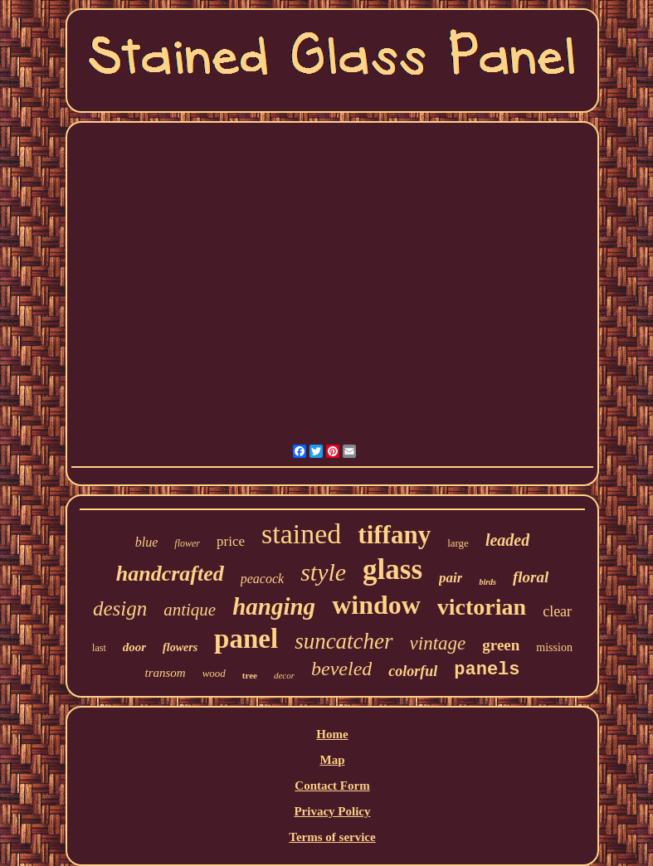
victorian (481, 607)
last (99, 648)
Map (331, 759)
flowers (180, 647)
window (376, 605)
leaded (507, 540)
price (231, 541)
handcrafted (170, 574)
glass (392, 569)
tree (249, 675)
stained (301, 533)
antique (189, 610)
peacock (262, 579)
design (120, 608)
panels (486, 669)
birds (487, 581)
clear (557, 611)
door (134, 647)
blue (146, 542)
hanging (273, 606)
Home (332, 734)
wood (214, 673)
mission (554, 647)
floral (530, 577)
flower (187, 543)
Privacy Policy (332, 811)
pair (450, 578)
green (500, 645)
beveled (341, 668)
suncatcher (343, 641)
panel (246, 639)
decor (284, 675)
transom (164, 672)
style (323, 572)
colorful (412, 671)
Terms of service (332, 837)
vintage (438, 643)
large (458, 543)
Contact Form (332, 785)
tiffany (394, 534)
